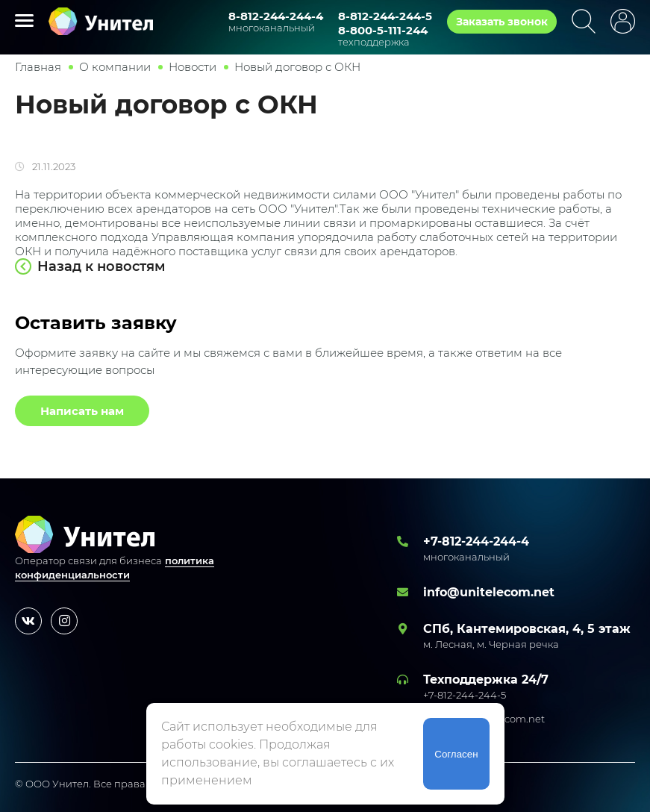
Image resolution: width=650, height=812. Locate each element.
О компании (115, 67)
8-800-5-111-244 (383, 30)
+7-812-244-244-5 (464, 695)
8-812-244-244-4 (275, 16)
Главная (38, 67)
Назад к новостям (101, 266)
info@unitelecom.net (488, 592)
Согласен (456, 754)
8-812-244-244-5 (385, 16)
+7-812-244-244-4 (476, 541)
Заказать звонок (502, 21)
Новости (192, 67)
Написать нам (82, 411)
